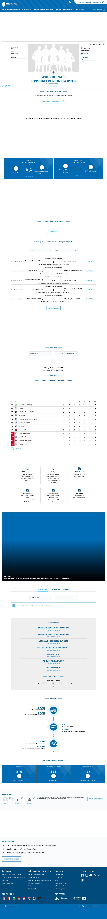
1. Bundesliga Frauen (61, 886)
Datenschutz (93, 906)
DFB (7, 906)
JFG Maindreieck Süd (23, 444)
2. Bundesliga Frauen (61, 889)
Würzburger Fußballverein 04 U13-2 (28, 419)
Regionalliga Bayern (61, 883)
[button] (3, 85)
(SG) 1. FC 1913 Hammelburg (25, 405)
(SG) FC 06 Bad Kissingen (24, 422)
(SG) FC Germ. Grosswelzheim (25, 437)
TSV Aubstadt (22, 415)
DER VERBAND (81, 10)
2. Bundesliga (59, 877)
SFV (3, 906)
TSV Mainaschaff (22, 430)
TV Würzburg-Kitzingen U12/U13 (26, 412)
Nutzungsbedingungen (81, 906)
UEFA (12, 906)
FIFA (17, 906)
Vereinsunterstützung (8, 883)
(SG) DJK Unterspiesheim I (24, 433)
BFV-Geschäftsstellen (34, 883)
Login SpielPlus (33, 889)
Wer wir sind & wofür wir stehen (12, 874)
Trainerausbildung (34, 877)
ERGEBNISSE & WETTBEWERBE (11, 10)
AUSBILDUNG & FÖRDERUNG (65, 10)
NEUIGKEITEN (26, 10)
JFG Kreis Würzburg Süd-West (25, 440)
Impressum (102, 906)
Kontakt (4, 889)
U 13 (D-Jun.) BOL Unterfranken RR (85, 49)
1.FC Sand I (21, 426)
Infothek (88, 2)
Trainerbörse (32, 886)
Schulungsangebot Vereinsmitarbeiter (40, 880)
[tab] (39, 242)
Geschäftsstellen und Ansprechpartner (13, 877)
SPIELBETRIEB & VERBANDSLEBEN (44, 10)
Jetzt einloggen (97, 3)
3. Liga (57, 880)
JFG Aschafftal (22, 408)
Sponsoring (5, 880)
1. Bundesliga (59, 874)
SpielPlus (81, 2)
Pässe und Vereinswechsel (36, 874)
